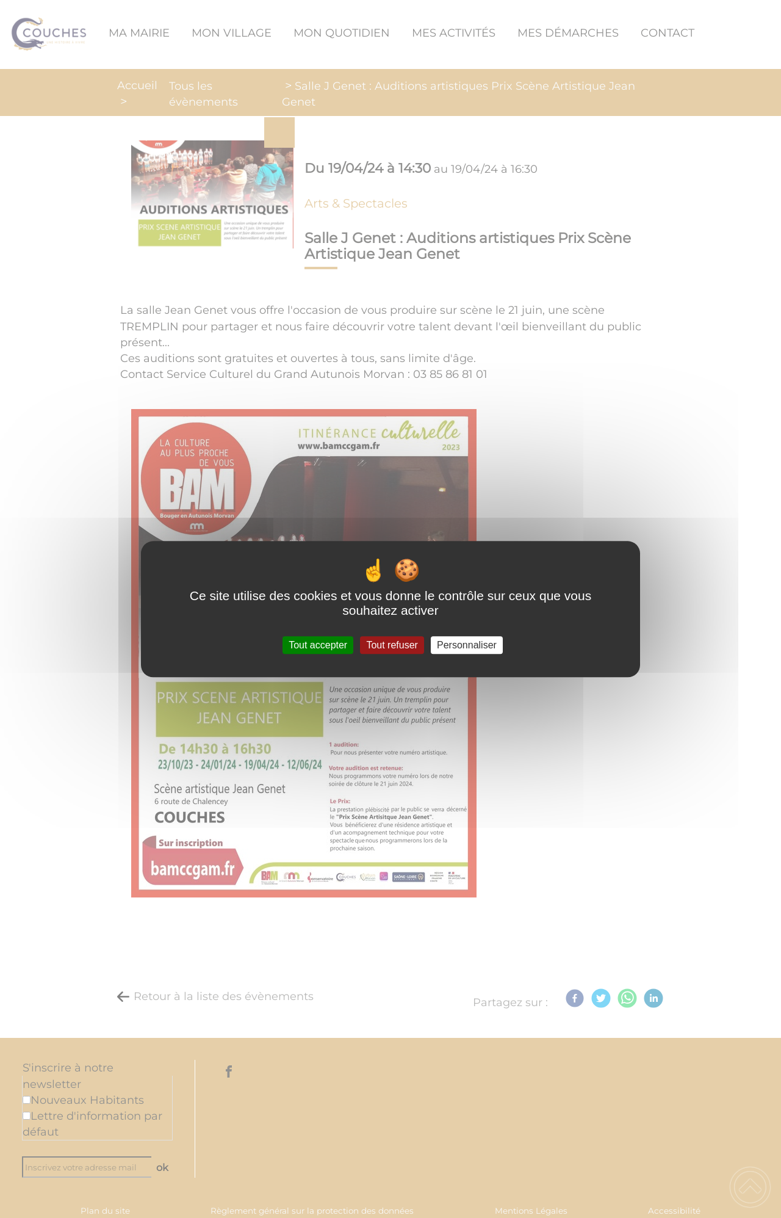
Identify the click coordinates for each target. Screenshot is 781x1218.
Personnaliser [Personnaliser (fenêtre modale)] (467, 645)
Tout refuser (391, 645)
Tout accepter (318, 645)
